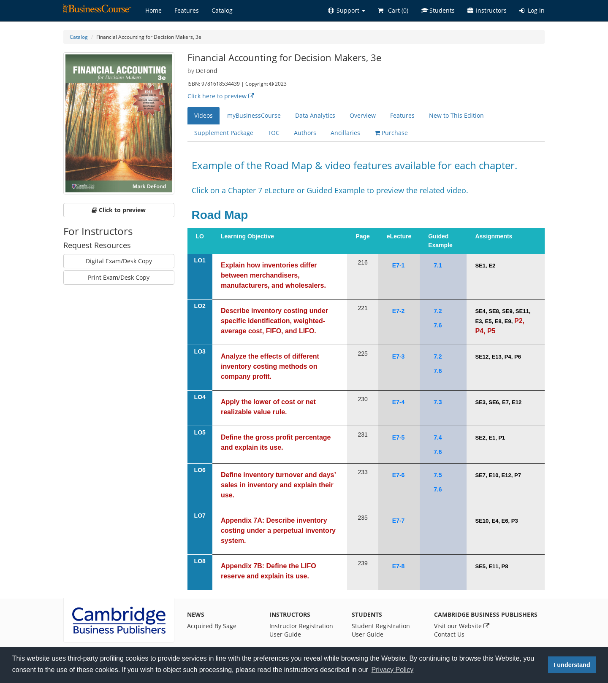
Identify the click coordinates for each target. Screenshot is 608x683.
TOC (274, 133)
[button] (347, 10)
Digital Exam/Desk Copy (119, 261)
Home (153, 10)
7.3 (438, 402)
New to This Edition (456, 115)
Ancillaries (345, 133)
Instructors (487, 10)
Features (186, 10)
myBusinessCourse (254, 115)
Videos (203, 115)
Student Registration (381, 626)
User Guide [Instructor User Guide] (285, 634)
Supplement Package (223, 133)
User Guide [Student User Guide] (367, 634)
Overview (363, 115)
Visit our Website (461, 626)
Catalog (222, 10)
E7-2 (398, 311)
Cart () (393, 10)
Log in (532, 10)
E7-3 (398, 356)
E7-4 (398, 402)
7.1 (438, 265)
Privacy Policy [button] (393, 669)
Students (438, 10)
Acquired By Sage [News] (211, 626)
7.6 (438, 325)
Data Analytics (315, 115)
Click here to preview (220, 96)
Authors (305, 133)
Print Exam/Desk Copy (118, 277)
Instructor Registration (301, 626)
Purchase (391, 133)
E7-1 (398, 265)
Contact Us (449, 634)
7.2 (438, 311)
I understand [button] (572, 664)
